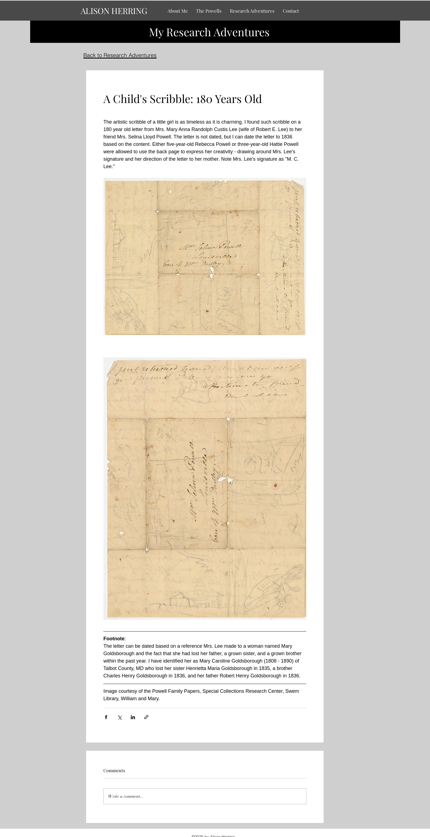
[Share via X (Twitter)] (119, 717)
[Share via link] (146, 717)
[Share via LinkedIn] (132, 717)
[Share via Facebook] (106, 717)
